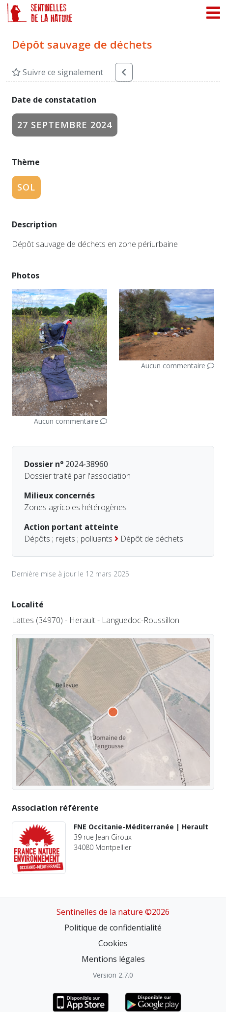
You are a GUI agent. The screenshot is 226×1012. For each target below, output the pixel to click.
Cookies (113, 943)
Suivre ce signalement (57, 72)
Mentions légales (113, 959)
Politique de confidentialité (113, 927)
